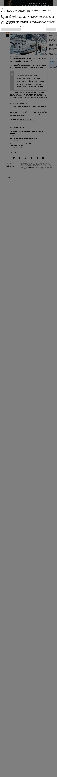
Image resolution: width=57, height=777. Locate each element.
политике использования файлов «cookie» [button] (24, 11)
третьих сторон (21, 13)
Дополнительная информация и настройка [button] (10, 29)
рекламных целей (50, 16)
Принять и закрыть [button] (51, 29)
